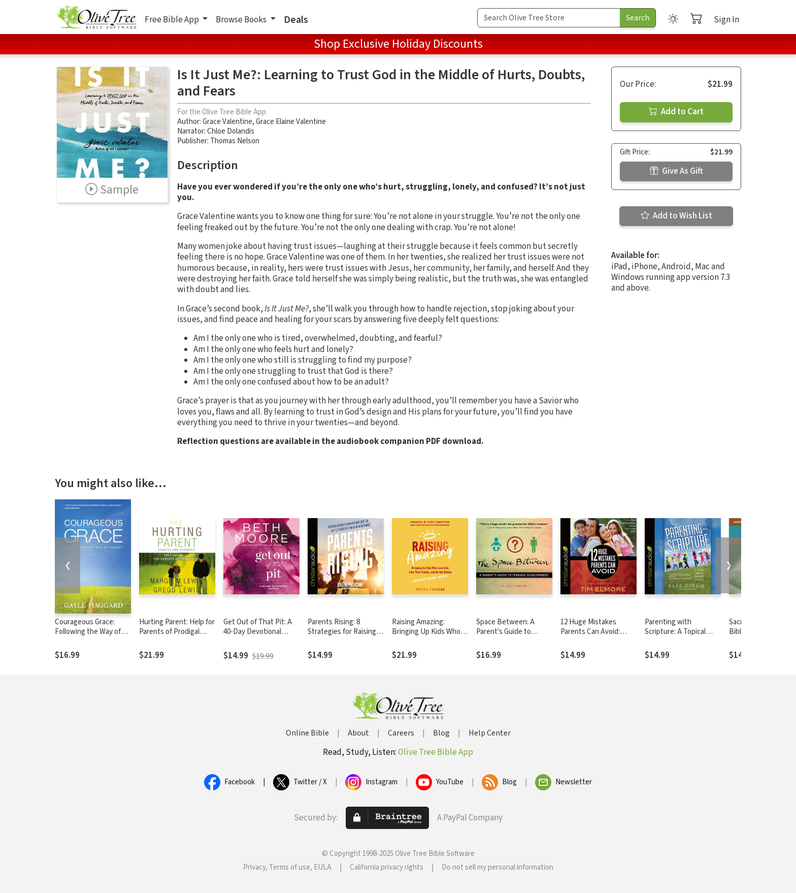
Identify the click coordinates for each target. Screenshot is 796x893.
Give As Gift (676, 171)
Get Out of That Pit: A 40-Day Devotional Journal (257, 632)
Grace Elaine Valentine (291, 121)
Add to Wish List (676, 216)
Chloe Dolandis (230, 131)
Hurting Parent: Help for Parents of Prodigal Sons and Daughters (177, 632)
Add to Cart (676, 112)
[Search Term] (548, 17)
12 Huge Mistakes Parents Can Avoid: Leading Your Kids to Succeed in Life (592, 636)
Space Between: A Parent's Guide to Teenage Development (512, 632)
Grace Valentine (227, 121)
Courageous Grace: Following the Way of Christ (88, 632)
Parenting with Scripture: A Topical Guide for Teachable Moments (676, 636)
